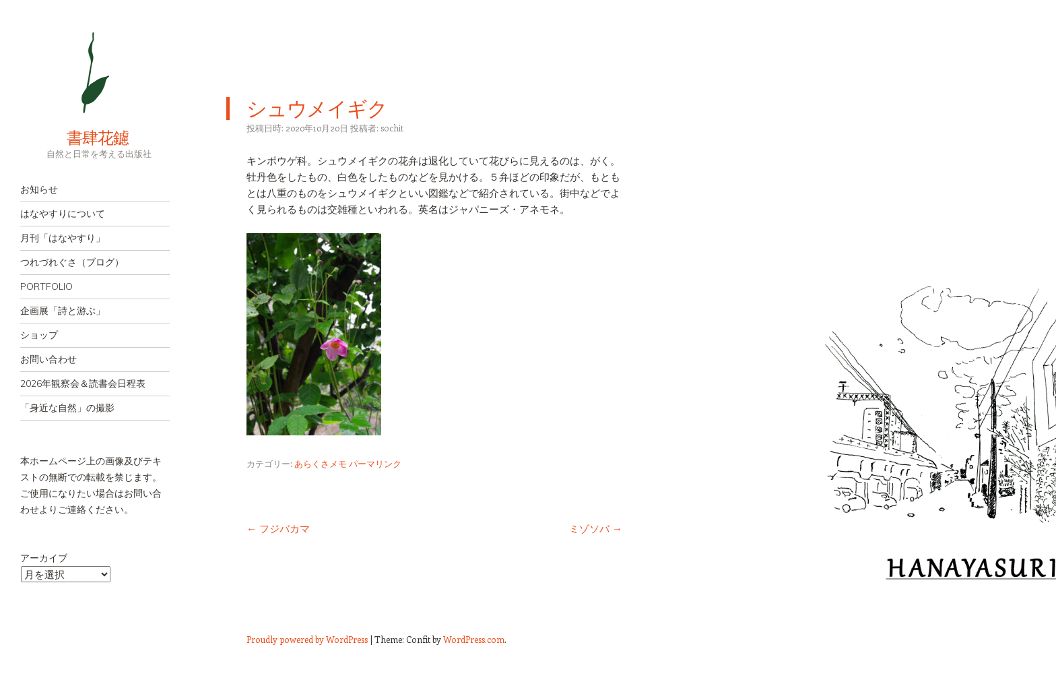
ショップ (39, 335)
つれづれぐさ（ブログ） (72, 262)
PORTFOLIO (46, 286)
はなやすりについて (62, 214)
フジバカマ (278, 528)
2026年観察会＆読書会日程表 (82, 383)
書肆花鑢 (74, 137)
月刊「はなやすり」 (62, 238)
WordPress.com (473, 639)
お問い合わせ (48, 359)
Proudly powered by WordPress (307, 639)
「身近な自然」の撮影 (67, 408)
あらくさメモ (320, 463)
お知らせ (39, 189)
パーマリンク (375, 463)
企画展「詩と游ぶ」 (62, 311)
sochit (392, 127)
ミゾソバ (595, 528)
